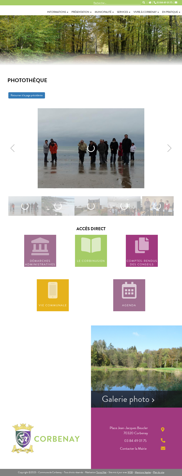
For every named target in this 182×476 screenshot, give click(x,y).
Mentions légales (143, 472)
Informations (57, 12)
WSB (130, 472)
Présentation (81, 12)
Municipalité (104, 12)
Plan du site (158, 472)
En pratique (171, 12)
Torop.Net (101, 472)
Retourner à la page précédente (27, 95)
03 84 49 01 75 (163, 2)
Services (123, 12)
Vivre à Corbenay (146, 12)
